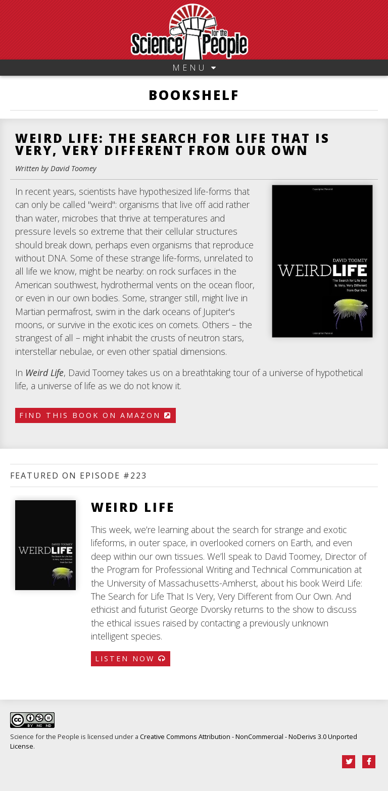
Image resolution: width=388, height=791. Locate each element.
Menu (194, 67)
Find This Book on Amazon (95, 415)
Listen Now (130, 658)
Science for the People (44, 736)
